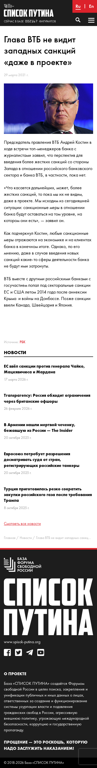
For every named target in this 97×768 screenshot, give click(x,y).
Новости (15, 352)
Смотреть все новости (22, 523)
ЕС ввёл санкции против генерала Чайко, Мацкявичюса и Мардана (44, 368)
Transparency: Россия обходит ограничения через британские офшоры (47, 398)
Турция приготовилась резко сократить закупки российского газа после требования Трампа (48, 494)
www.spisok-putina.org (22, 641)
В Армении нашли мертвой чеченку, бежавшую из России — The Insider (40, 427)
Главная (10, 538)
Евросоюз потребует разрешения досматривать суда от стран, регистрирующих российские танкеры (41, 459)
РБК (22, 342)
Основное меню (91, 25)
